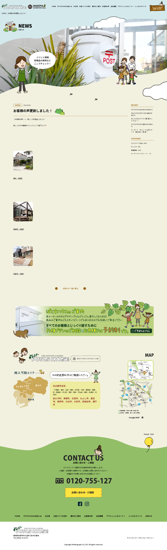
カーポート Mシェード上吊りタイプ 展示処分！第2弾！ (141, 131)
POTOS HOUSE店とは (64, 6)
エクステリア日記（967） (139, 143)
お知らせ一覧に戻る (70, 288)
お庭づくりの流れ (85, 6)
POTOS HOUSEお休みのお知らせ (142, 110)
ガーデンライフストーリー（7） (141, 154)
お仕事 (75, 6)
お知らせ (148, 516)
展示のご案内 (96, 6)
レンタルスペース (140, 6)
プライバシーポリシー (146, 538)
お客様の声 (105, 6)
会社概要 (113, 6)
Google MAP (134, 417)
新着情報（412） (136, 150)
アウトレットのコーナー (126, 6)
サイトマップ (131, 538)
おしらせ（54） (136, 147)
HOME (54, 6)
